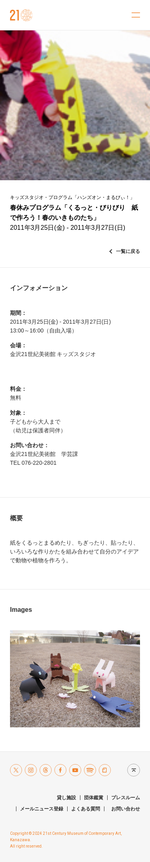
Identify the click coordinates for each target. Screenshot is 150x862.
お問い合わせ (125, 809)
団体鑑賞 (93, 797)
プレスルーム (125, 797)
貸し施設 (66, 797)
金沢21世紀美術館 (21, 15)
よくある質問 (85, 809)
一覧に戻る (128, 251)
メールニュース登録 (41, 809)
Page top (131, 770)
